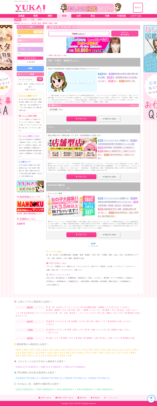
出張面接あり (29, 153)
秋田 (44, 350)
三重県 (30, 168)
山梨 (17, 353)
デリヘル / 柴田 (54, 64)
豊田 (121, 313)
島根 (101, 353)
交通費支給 (37, 139)
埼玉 (78, 350)
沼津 (116, 338)
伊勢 (81, 330)
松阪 (104, 330)
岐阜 (30, 353)
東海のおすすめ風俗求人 (75, 367)
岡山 (88, 353)
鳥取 (95, 353)
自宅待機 (35, 150)
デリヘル (21, 119)
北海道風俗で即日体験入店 (27, 378)
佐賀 (43, 355)
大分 (36, 355)
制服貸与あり (36, 148)
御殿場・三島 (35, 173)
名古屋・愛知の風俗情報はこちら (30, 207)
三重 (36, 353)
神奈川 (70, 350)
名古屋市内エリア (36, 105)
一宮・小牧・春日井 (26, 107)
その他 (21, 125)
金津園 (30, 165)
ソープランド (28, 125)
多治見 (127, 321)
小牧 (86, 313)
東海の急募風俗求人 (85, 389)
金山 (134, 310)
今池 (93, 310)
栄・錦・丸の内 (23, 99)
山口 (114, 353)
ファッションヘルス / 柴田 (58, 131)
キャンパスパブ (23, 122)
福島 (57, 350)
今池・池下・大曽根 (36, 102)
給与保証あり (29, 139)
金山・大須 (27, 105)
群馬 (90, 350)
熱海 (29, 173)
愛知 (24, 353)
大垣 (103, 321)
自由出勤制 (22, 150)
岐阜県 (21, 165)
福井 (128, 350)
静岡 (25, 173)
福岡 (24, 355)
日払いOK (22, 139)
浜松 (22, 173)
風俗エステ (37, 119)
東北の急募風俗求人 (65, 389)
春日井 (93, 313)
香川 (120, 353)
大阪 (49, 353)
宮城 (38, 350)
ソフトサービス (32, 127)
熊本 (30, 355)
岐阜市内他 (61, 321)
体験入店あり (113, 281)
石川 (122, 350)
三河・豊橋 (36, 107)
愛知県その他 (79, 258)
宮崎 (55, 355)
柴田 (21, 105)
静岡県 (30, 338)
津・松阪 (25, 170)
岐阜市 (25, 165)
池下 (99, 310)
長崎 (49, 355)
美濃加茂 (50, 324)
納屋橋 (125, 307)
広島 (107, 353)
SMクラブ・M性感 (34, 122)
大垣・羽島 (36, 165)
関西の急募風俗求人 (105, 389)
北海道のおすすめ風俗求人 (27, 367)
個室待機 (29, 150)
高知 (126, 353)
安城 (115, 313)
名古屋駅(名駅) (113, 307)
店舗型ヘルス (29, 119)
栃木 (97, 350)
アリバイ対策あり (26, 145)
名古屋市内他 (47, 313)
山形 (51, 350)
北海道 (18, 350)
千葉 (84, 350)
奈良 (74, 353)
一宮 (80, 313)
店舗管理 (21, 224)
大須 (17, 313)
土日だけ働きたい (53, 285)
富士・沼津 (107, 338)
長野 (134, 350)
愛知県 (30, 307)
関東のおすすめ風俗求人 (51, 367)
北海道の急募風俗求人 (25, 389)
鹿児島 (62, 355)
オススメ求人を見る (125, 33)
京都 (55, 353)
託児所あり (50, 281)
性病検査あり (28, 148)
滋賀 (68, 353)
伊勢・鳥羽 (72, 330)
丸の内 (76, 307)
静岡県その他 (29, 176)
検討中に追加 (109, 119)
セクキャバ (36, 125)
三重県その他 (32, 170)
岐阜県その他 (23, 168)
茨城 (103, 350)
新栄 (64, 310)
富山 (116, 350)
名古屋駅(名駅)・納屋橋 (69, 255)
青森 (26, 350)
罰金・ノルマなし (32, 142)
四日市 (34, 168)
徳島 (17, 355)
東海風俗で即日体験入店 (99, 378)
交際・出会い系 (52, 270)
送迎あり (35, 145)
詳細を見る (81, 119)
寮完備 (106, 278)
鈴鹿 (126, 330)
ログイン (138, 8)
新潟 (109, 350)
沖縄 (70, 355)
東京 (63, 350)
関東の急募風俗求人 (46, 389)
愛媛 (132, 353)
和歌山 (81, 353)
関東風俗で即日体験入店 (51, 378)
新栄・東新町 (25, 102)
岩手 (32, 350)
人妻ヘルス (78, 270)
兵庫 (61, 353)
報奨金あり (23, 142)
